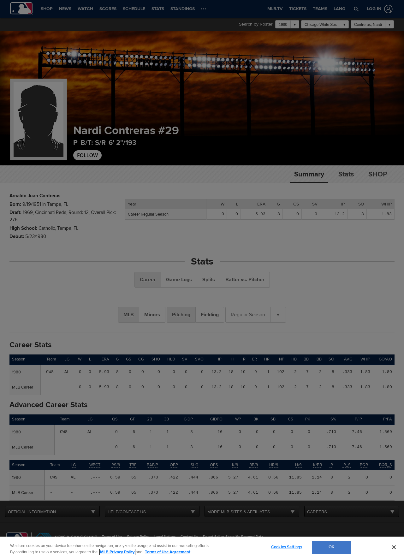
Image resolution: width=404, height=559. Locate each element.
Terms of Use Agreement (167, 552)
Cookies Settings (286, 547)
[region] (202, 548)
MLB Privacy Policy (117, 552)
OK (331, 547)
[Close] (394, 547)
